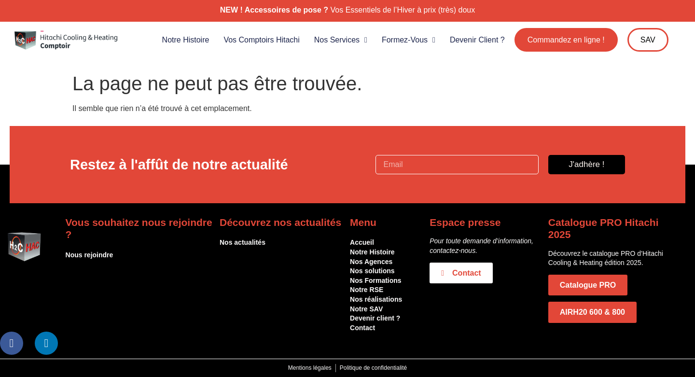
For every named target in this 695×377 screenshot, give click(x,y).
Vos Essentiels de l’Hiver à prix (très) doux (403, 10)
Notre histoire (185, 40)
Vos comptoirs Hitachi (261, 40)
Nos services (340, 40)
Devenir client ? (477, 40)
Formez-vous (408, 40)
